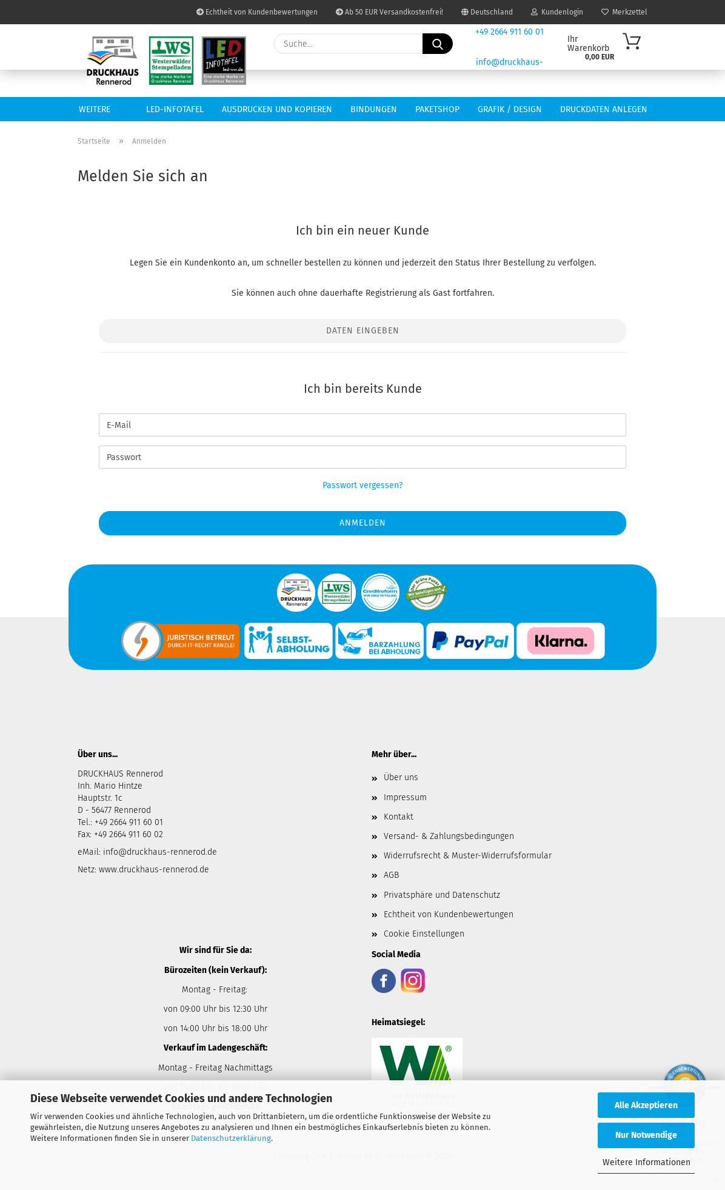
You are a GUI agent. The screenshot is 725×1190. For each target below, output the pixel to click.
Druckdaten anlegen (603, 109)
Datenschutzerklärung (231, 1138)
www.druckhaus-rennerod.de (154, 869)
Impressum (405, 797)
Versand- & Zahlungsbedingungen (449, 836)
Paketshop (437, 109)
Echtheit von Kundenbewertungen (257, 12)
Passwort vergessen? (362, 485)
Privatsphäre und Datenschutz (442, 895)
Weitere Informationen (646, 1162)
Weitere (94, 109)
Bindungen (373, 109)
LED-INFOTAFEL (175, 109)
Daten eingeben (362, 331)
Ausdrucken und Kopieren (277, 109)
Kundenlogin (557, 12)
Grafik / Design (510, 109)
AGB (391, 875)
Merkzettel (624, 12)
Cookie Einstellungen (424, 934)
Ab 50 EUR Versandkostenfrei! (389, 12)
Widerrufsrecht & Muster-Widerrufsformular (468, 856)
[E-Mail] (362, 424)
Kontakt (398, 817)
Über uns (401, 777)
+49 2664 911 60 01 (509, 32)
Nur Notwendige (646, 1135)
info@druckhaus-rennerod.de (159, 852)
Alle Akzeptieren (646, 1105)
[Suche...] (438, 43)
